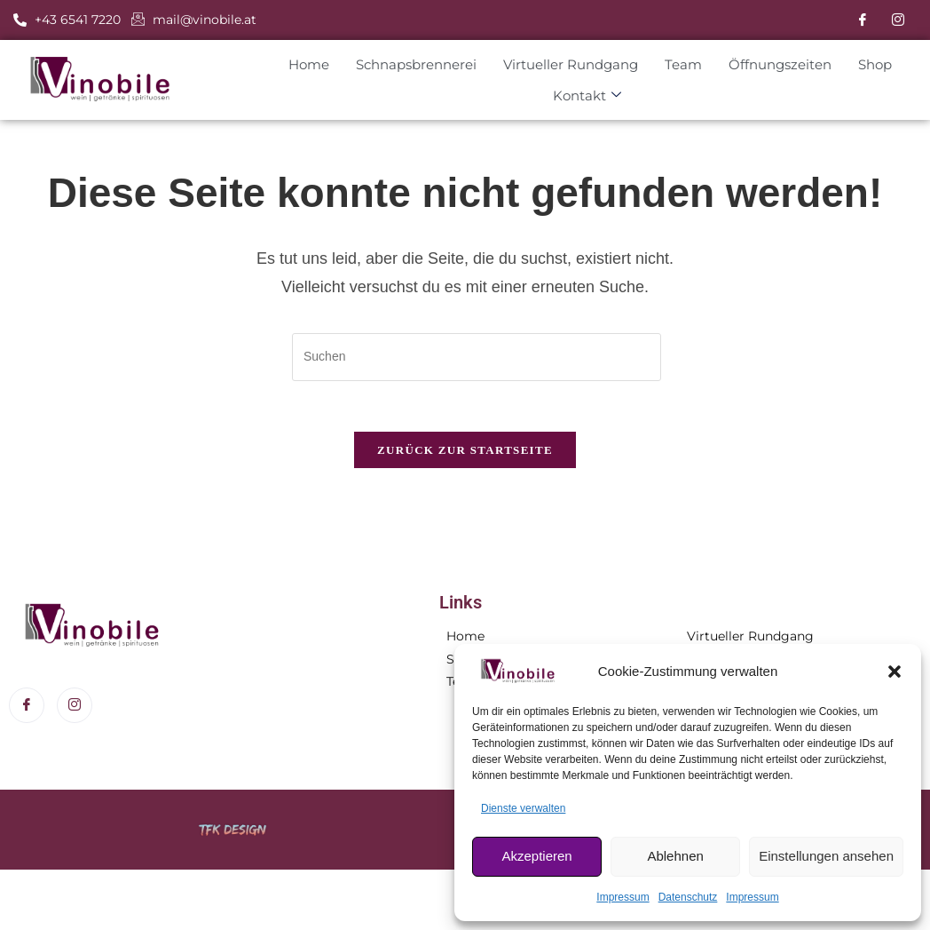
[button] (894, 671)
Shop (864, 64)
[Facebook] (862, 20)
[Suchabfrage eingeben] (476, 357)
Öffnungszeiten (769, 64)
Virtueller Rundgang (560, 64)
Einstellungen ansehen (826, 855)
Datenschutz (688, 897)
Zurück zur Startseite (465, 453)
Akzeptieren (536, 855)
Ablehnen (675, 855)
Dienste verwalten (523, 808)
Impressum (622, 897)
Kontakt (577, 96)
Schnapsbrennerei (405, 64)
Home (298, 64)
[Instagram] (898, 20)
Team (672, 64)
